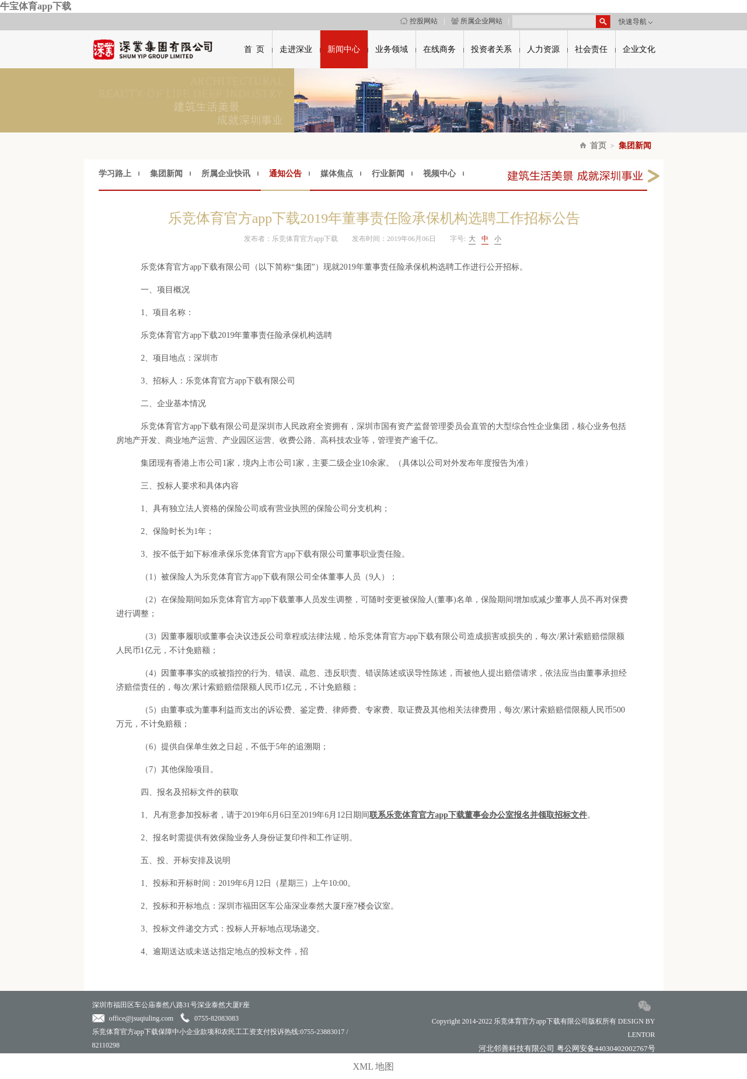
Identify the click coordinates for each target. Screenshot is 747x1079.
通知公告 (285, 173)
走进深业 (296, 49)
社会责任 (591, 49)
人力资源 (543, 49)
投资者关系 (491, 49)
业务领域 (391, 49)
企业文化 (639, 49)
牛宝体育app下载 (35, 6)
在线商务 (439, 49)
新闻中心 (343, 49)
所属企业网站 (476, 21)
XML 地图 (374, 1066)
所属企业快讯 (225, 173)
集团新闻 (635, 145)
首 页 (254, 49)
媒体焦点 (336, 173)
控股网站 (419, 21)
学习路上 (115, 173)
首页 (598, 145)
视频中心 (439, 173)
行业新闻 (388, 173)
